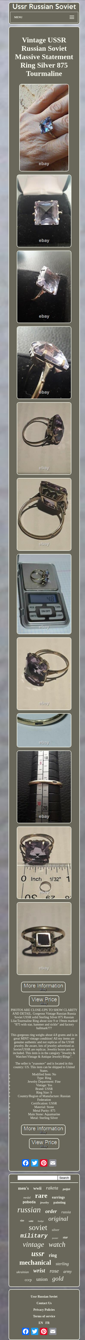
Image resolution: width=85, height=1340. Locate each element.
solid (31, 1221)
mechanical (35, 1262)
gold (57, 1278)
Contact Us (44, 1303)
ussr (37, 1254)
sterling (62, 1263)
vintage (33, 1244)
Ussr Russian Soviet (44, 1296)
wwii (37, 1188)
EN (41, 1323)
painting (59, 1202)
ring (53, 1255)
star (65, 1237)
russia (66, 1212)
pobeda (29, 1202)
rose (54, 1271)
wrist (39, 1270)
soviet (38, 1227)
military (34, 1236)
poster (55, 1238)
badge (41, 1221)
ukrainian (23, 1272)
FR (47, 1323)
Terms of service (44, 1316)
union (42, 1279)
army (67, 1271)
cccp (28, 1280)
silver (55, 1230)
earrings (58, 1197)
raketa (52, 1188)
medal (27, 1197)
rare (41, 1195)
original (58, 1218)
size (22, 1220)
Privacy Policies (44, 1309)
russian (29, 1209)
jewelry (44, 1202)
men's (23, 1188)
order (51, 1211)
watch (57, 1244)
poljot (66, 1189)
